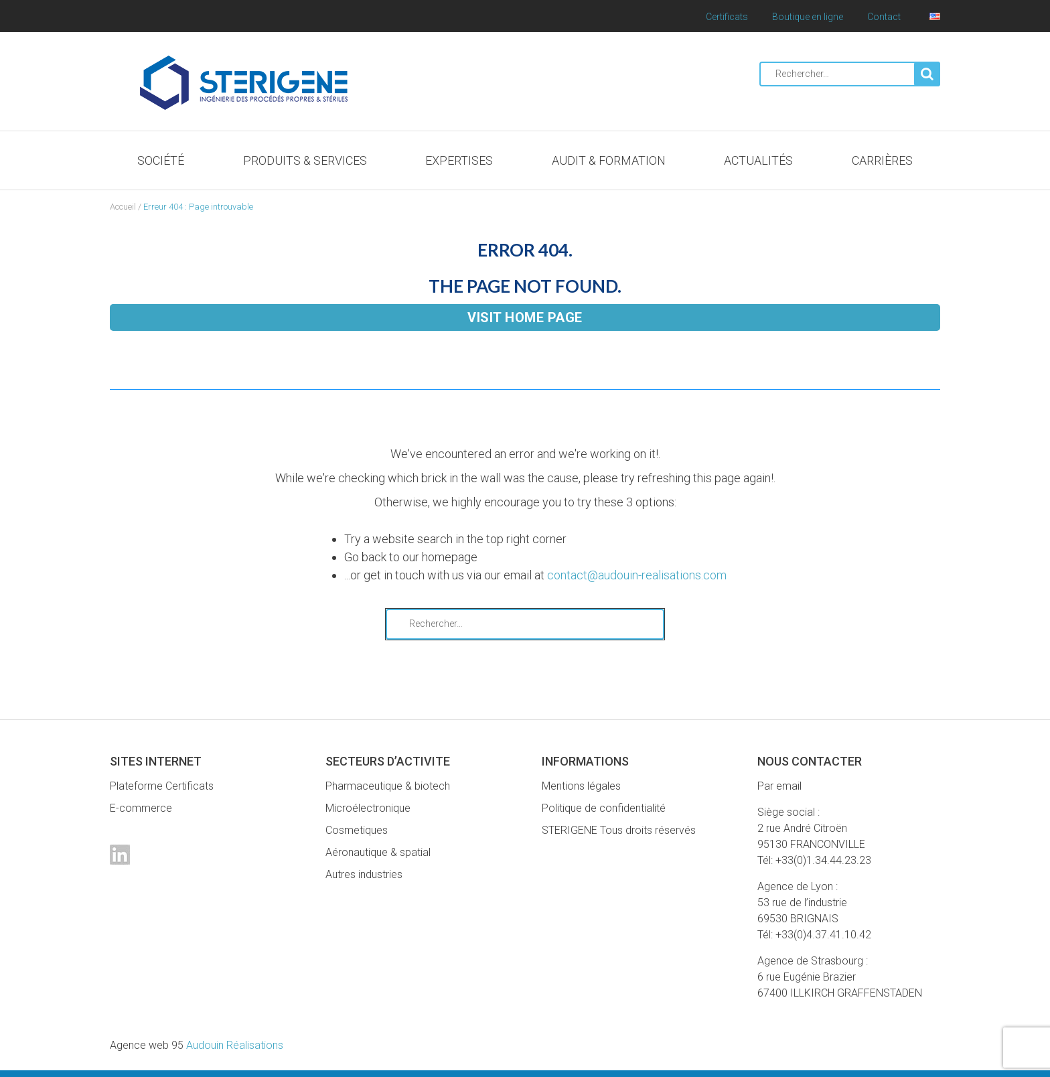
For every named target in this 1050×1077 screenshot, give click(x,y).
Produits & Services (305, 160)
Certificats (727, 16)
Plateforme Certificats (162, 786)
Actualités (758, 160)
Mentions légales (581, 786)
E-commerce (141, 808)
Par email (779, 786)
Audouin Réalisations (196, 1045)
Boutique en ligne (807, 16)
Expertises (459, 160)
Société (160, 160)
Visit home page (525, 317)
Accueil (123, 207)
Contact (884, 16)
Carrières (882, 160)
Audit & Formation (609, 160)
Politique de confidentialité (604, 808)
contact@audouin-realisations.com (637, 575)
